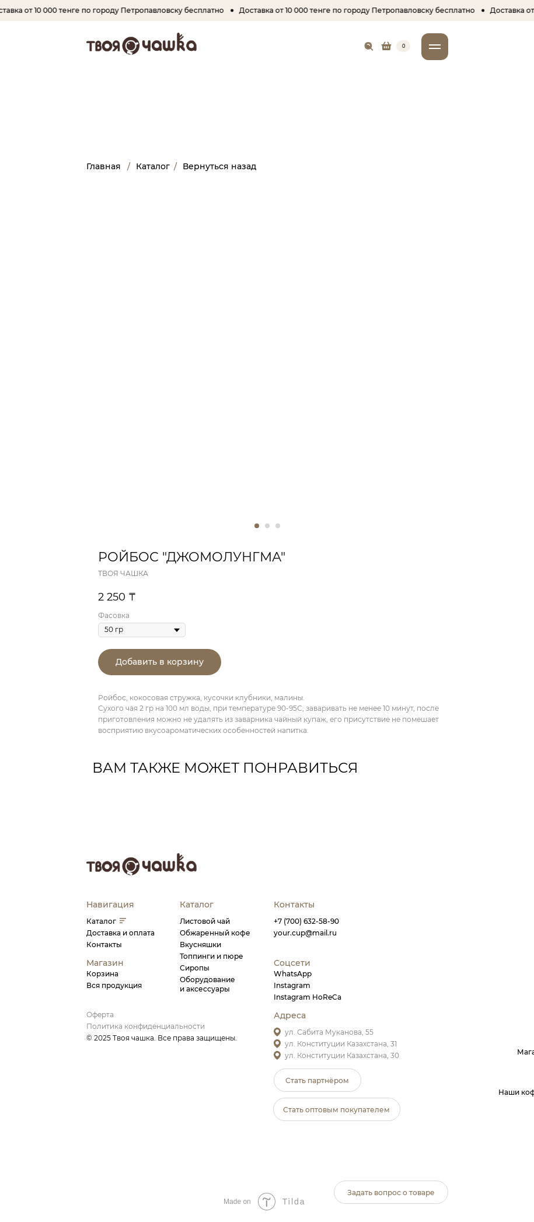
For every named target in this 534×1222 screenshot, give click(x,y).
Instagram (292, 985)
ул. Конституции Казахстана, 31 (341, 1043)
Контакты (104, 944)
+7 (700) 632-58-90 (306, 921)
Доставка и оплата (120, 932)
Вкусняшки (200, 944)
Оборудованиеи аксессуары (207, 984)
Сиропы (195, 967)
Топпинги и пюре (211, 956)
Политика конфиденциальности (145, 1026)
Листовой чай (205, 921)
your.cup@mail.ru (305, 932)
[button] (317, 1080)
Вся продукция (114, 985)
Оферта (100, 1014)
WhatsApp (293, 973)
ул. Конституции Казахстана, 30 (342, 1055)
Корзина (102, 973)
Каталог (101, 921)
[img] (369, 46)
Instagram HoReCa (307, 997)
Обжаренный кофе (215, 932)
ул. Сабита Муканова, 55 (329, 1032)
